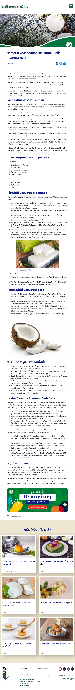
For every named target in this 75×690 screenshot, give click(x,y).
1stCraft (72, 679)
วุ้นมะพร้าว (21, 516)
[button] (71, 6)
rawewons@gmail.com (25, 685)
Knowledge (6, 571)
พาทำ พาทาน (30, 270)
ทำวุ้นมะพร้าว (13, 516)
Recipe (10, 64)
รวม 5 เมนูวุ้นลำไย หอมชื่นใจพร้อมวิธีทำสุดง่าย (56, 602)
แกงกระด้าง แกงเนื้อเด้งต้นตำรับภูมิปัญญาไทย (56, 643)
